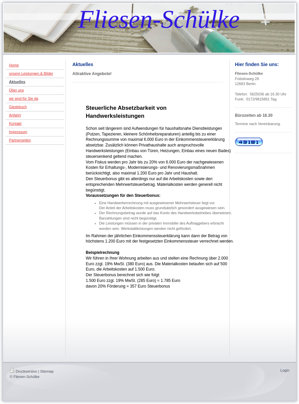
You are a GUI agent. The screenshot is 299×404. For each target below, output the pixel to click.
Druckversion (23, 371)
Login (284, 370)
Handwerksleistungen (115, 116)
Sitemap (46, 371)
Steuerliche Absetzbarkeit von (126, 108)
